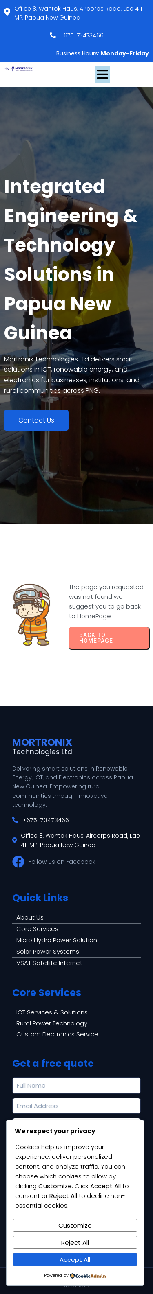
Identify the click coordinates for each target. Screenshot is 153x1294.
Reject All (75, 1242)
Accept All (75, 1259)
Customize (75, 1225)
